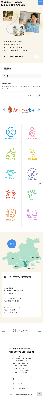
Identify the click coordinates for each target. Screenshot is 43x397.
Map (21, 379)
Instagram (21, 388)
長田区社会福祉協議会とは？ (14, 56)
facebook (21, 384)
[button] (3, 109)
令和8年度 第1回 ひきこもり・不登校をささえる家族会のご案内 (21, 87)
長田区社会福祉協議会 (13, 3)
